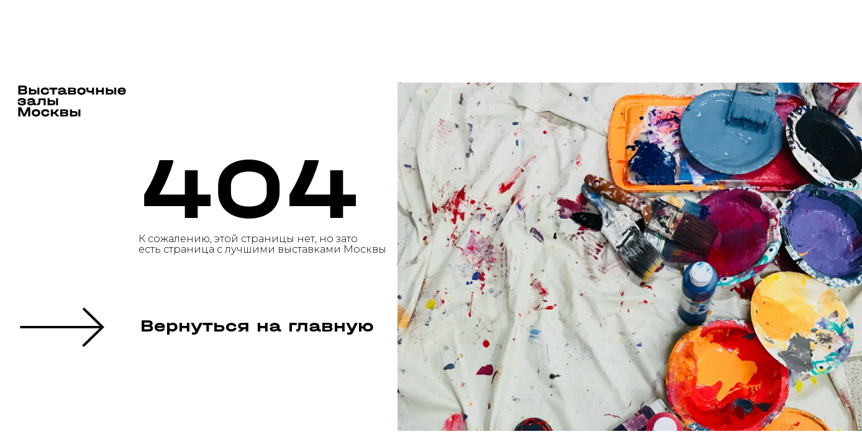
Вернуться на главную (257, 326)
